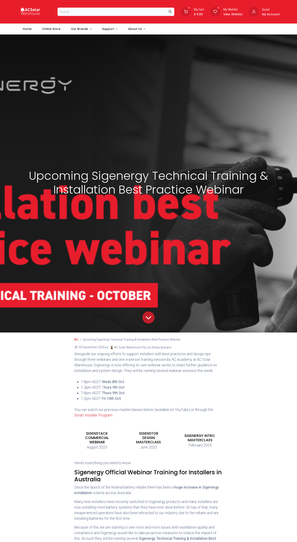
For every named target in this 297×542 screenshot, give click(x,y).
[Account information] (254, 11)
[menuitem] (27, 29)
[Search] (170, 12)
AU (76, 339)
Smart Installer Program (93, 415)
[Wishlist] (215, 11)
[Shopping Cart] (186, 11)
